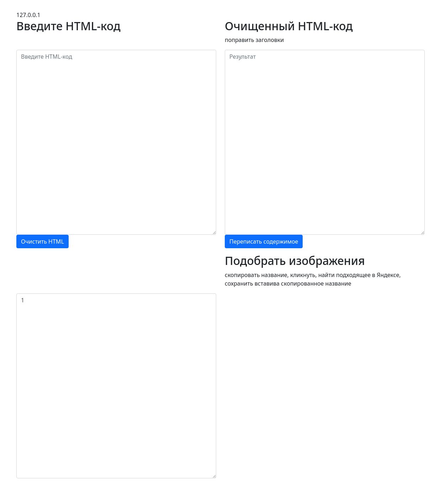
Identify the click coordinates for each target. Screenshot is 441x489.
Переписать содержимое (263, 241)
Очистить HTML (42, 241)
